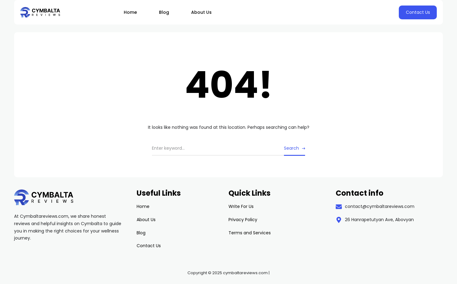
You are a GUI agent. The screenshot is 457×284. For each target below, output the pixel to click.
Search (291, 148)
